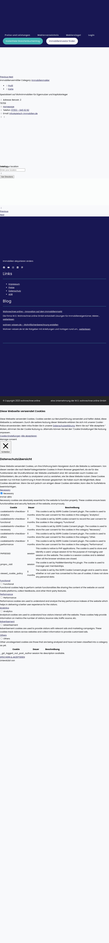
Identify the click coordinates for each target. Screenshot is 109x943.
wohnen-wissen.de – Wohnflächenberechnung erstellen (30, 324)
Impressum (14, 284)
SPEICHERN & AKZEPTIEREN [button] (12, 657)
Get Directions (7, 177)
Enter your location (9, 166)
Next (2, 214)
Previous (4, 211)
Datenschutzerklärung (64, 425)
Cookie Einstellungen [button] (10, 435)
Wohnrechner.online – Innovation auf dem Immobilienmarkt (32, 311)
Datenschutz (15, 290)
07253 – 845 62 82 (20, 110)
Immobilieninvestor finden (62, 41)
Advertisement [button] (7, 621)
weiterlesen (8, 319)
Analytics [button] (4, 608)
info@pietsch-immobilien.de (23, 113)
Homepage (8, 106)
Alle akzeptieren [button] (29, 435)
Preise (11, 287)
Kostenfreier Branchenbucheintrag (23, 41)
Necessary (8, 493)
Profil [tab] (9, 85)
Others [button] (3, 635)
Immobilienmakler (41, 80)
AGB (11, 294)
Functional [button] (5, 580)
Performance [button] (6, 594)
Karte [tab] (9, 89)
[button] (4, 76)
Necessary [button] (5, 490)
